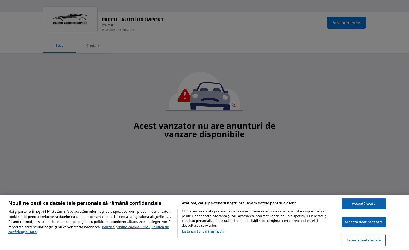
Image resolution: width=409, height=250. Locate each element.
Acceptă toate (363, 203)
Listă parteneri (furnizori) (203, 231)
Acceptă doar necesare (364, 222)
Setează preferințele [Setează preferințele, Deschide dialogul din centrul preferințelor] (364, 240)
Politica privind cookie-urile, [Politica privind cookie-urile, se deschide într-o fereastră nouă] (126, 226)
